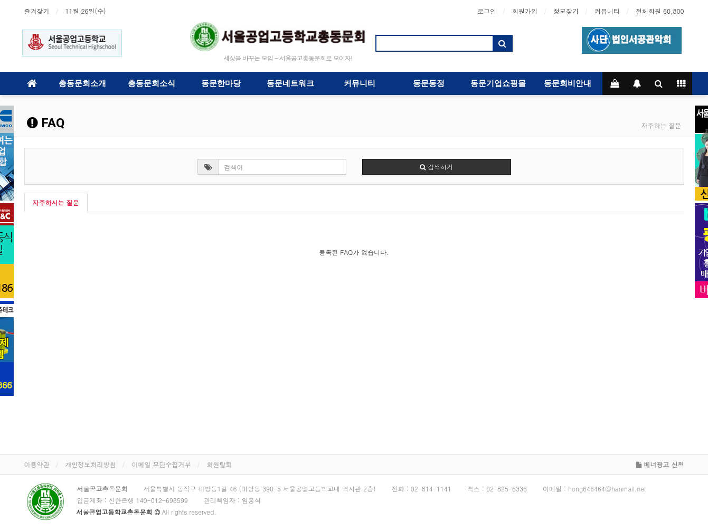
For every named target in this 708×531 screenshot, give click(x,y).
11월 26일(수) (85, 10)
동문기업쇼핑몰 (498, 83)
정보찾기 (566, 10)
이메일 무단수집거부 (161, 464)
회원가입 (524, 10)
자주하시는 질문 (56, 202)
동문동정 (429, 83)
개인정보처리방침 (90, 464)
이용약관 (37, 464)
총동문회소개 (82, 83)
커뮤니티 (607, 10)
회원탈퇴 (219, 464)
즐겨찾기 (37, 10)
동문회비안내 (567, 83)
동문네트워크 (290, 83)
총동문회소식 (151, 83)
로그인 (486, 10)
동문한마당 (221, 83)
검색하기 (436, 166)
